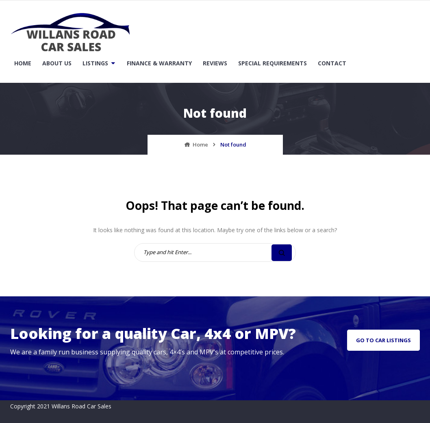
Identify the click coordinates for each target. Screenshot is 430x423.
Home (22, 63)
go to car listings (383, 340)
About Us (57, 63)
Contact (332, 63)
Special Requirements (272, 63)
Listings (95, 63)
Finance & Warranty (159, 63)
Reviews (215, 63)
